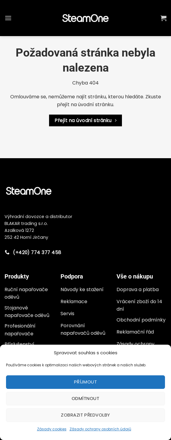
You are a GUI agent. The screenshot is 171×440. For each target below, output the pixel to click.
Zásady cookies (52, 429)
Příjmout (85, 382)
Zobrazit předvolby (85, 415)
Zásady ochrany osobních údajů (100, 429)
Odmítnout (85, 398)
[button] (8, 18)
